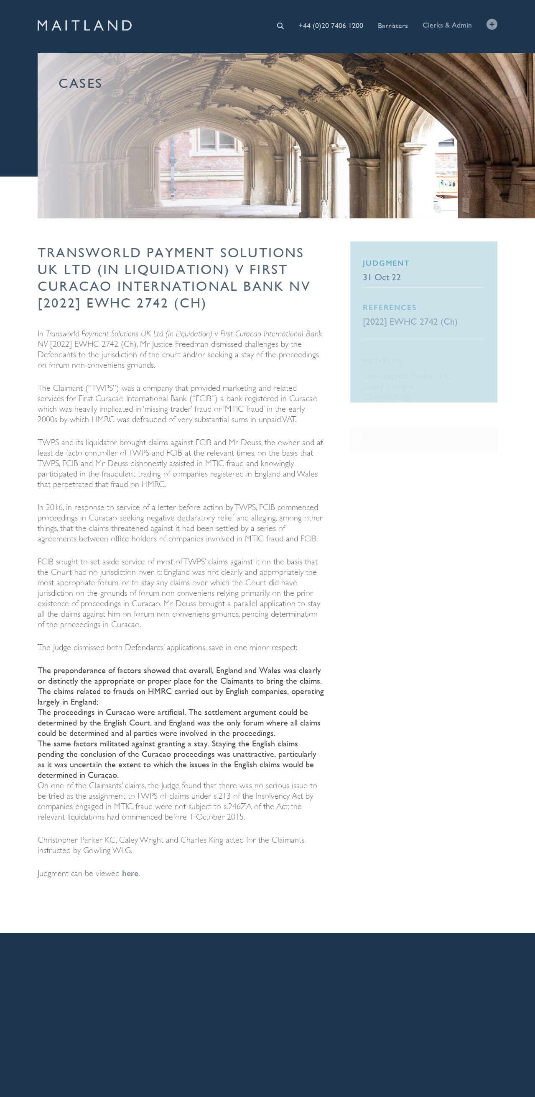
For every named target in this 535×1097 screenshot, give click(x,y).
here (130, 873)
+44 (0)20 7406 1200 (330, 25)
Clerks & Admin (447, 24)
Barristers (393, 25)
